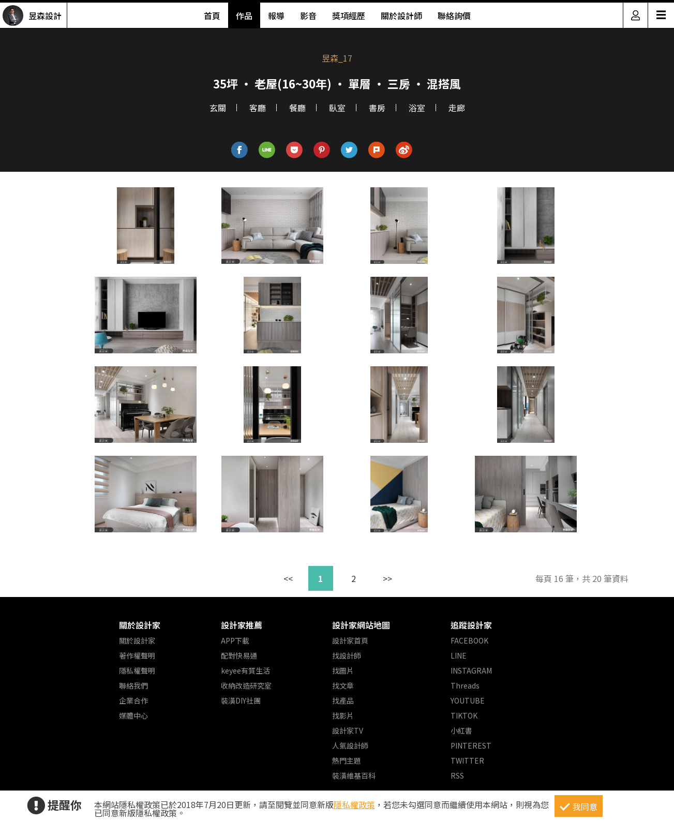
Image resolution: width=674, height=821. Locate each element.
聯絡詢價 (454, 15)
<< (288, 578)
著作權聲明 (137, 655)
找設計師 (346, 655)
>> (387, 578)
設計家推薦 (241, 625)
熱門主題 (346, 760)
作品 (244, 15)
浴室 (417, 107)
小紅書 (461, 730)
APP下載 (235, 640)
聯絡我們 (133, 685)
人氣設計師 (350, 745)
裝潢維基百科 (354, 775)
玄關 (217, 107)
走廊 (456, 107)
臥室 (337, 107)
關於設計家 (139, 625)
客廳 (257, 107)
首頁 (212, 15)
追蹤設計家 (471, 625)
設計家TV (347, 730)
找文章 (343, 685)
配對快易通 (239, 655)
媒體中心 (133, 715)
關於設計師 (401, 15)
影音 (308, 15)
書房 (377, 107)
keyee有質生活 (245, 670)
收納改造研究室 (246, 685)
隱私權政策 (354, 804)
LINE (459, 655)
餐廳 (297, 107)
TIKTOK (464, 715)
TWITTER (467, 760)
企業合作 (133, 700)
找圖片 (343, 670)
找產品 (343, 700)
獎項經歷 (348, 15)
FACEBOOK (469, 640)
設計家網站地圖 (361, 625)
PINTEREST (471, 745)
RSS (457, 775)
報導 (276, 15)
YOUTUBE (468, 700)
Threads (465, 685)
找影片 (343, 715)
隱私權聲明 (137, 670)
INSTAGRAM (471, 670)
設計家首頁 (350, 640)
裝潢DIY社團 (241, 700)
